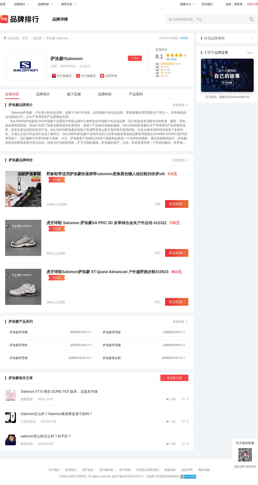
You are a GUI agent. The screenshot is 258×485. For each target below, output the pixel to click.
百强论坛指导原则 (147, 469)
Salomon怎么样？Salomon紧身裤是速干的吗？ (56, 414)
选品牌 (37, 38)
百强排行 (81, 476)
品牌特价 (43, 4)
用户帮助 (125, 469)
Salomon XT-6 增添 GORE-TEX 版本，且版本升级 (59, 391)
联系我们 (71, 469)
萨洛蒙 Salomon (57, 38)
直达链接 (176, 204)
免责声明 (187, 469)
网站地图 (204, 469)
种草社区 (66, 4)
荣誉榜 (184, 38)
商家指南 (170, 469)
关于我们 (54, 469)
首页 (25, 38)
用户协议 (88, 469)
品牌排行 (19, 4)
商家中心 (185, 4)
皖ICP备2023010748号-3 (127, 476)
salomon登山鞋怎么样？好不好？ (46, 436)
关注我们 (207, 4)
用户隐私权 (106, 469)
